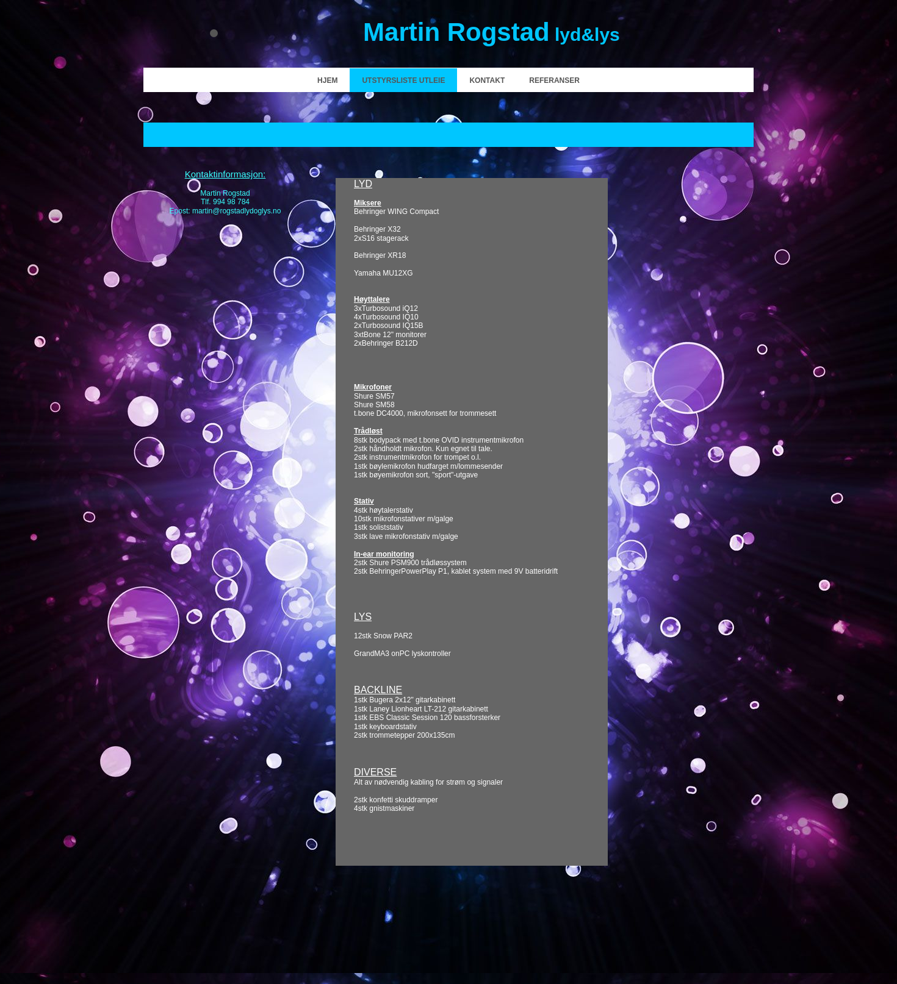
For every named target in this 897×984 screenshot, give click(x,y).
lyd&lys (491, 34)
